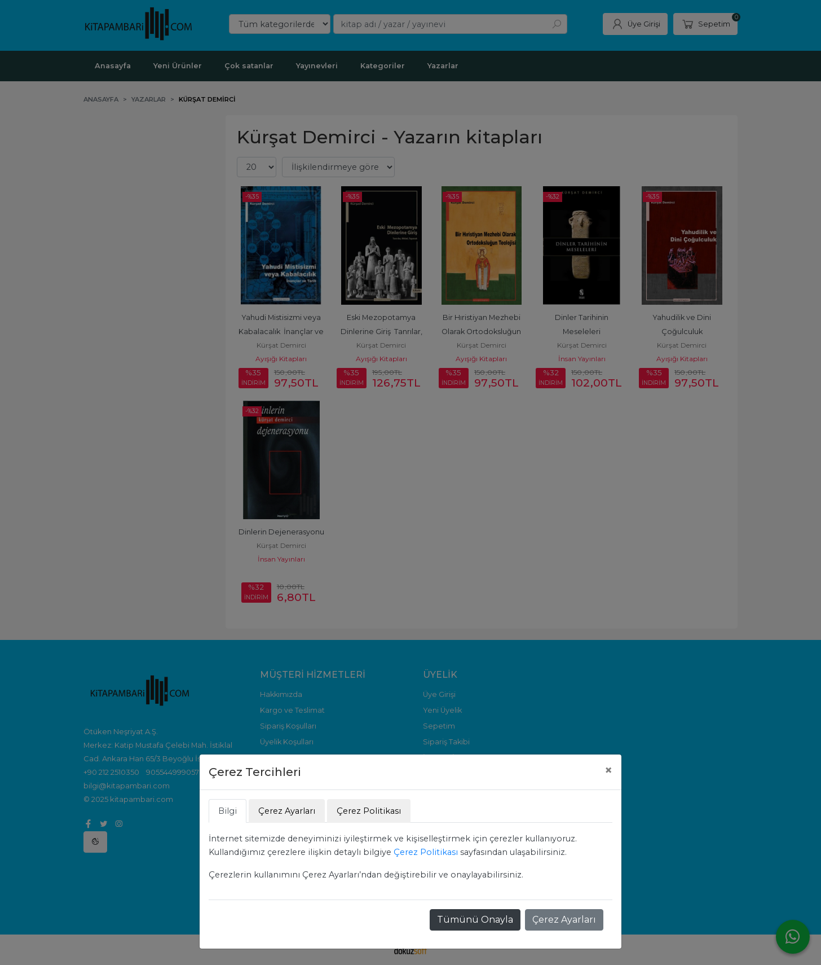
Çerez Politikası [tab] (369, 811)
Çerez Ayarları (564, 919)
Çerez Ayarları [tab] (286, 811)
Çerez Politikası (426, 852)
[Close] (608, 770)
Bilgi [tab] (227, 811)
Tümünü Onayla (475, 919)
